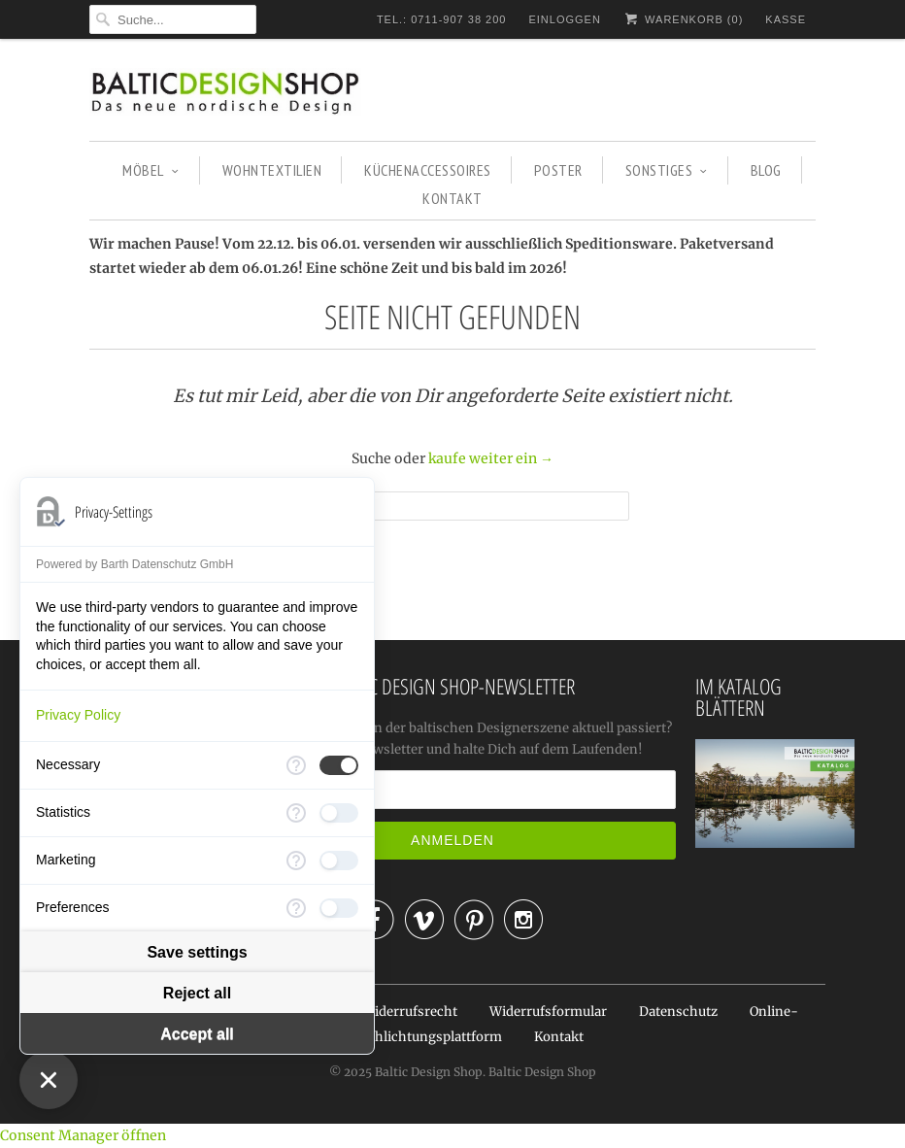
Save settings (197, 952)
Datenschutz (678, 1011)
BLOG (766, 170)
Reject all (197, 993)
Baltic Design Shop (429, 1071)
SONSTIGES (666, 170)
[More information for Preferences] (296, 908)
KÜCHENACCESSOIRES (427, 170)
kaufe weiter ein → (490, 458)
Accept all (197, 1034)
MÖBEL (150, 170)
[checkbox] (338, 765)
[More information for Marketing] (296, 860)
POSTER (558, 170)
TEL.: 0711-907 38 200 (442, 19)
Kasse (785, 19)
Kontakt (559, 1037)
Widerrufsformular (548, 1011)
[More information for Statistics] (296, 812)
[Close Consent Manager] (48, 1080)
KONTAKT (452, 198)
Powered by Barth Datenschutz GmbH (134, 564)
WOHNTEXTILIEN (272, 170)
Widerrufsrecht (409, 1011)
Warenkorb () (683, 19)
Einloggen (564, 19)
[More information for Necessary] (296, 765)
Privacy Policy (78, 715)
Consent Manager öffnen (83, 1135)
